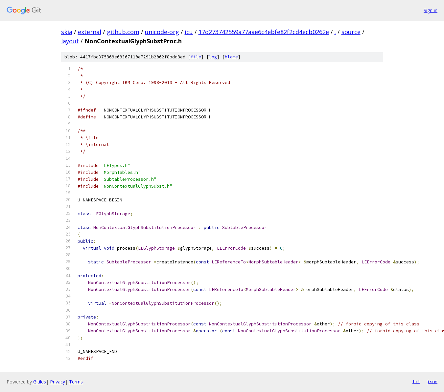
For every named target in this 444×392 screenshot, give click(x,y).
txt (416, 381)
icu (189, 32)
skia (66, 32)
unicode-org (162, 32)
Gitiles (39, 382)
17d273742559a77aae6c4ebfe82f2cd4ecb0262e (264, 32)
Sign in (430, 10)
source (351, 32)
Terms (76, 382)
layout (70, 41)
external (89, 32)
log (213, 57)
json (432, 381)
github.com (123, 32)
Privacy (57, 382)
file (196, 57)
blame (231, 57)
